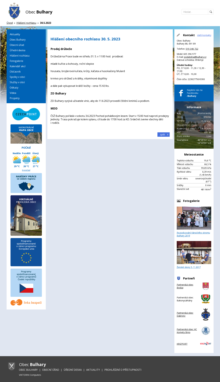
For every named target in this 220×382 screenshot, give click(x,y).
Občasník (15, 71)
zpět (162, 134)
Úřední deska (17, 50)
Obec (38, 12)
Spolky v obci (17, 77)
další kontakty (204, 35)
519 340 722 (192, 48)
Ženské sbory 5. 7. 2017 (194, 255)
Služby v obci (17, 82)
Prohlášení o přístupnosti (122, 370)
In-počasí (26, 170)
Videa (13, 93)
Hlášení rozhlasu (19, 55)
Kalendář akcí (17, 66)
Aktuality (15, 34)
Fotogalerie (16, 61)
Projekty (15, 98)
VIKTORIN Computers (30, 374)
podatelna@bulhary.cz (195, 56)
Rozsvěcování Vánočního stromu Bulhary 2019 (194, 222)
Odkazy (14, 87)
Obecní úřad (17, 45)
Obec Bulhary (18, 39)
